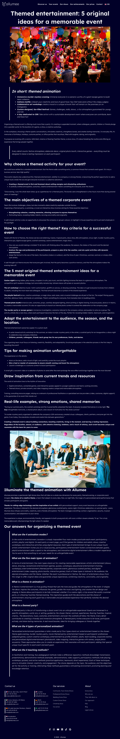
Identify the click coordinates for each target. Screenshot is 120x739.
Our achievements (77, 4)
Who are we (89, 694)
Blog (86, 707)
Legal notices (89, 711)
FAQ (86, 704)
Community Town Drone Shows (63, 691)
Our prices (90, 4)
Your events (53, 4)
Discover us (42, 4)
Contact (99, 4)
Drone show (89, 691)
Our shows (64, 4)
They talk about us (91, 697)
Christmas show (58, 704)
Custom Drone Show (60, 701)
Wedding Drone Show (60, 697)
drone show (71, 139)
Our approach (90, 701)
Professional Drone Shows (62, 694)
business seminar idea (12, 172)
